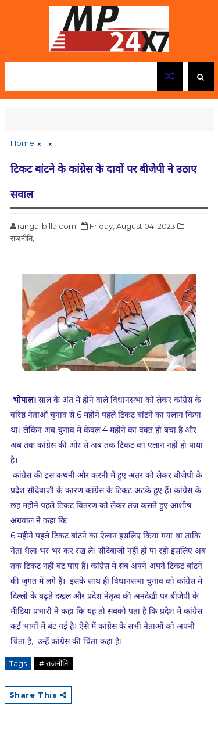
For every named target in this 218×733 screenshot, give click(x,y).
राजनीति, (22, 238)
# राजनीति (53, 663)
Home (22, 143)
